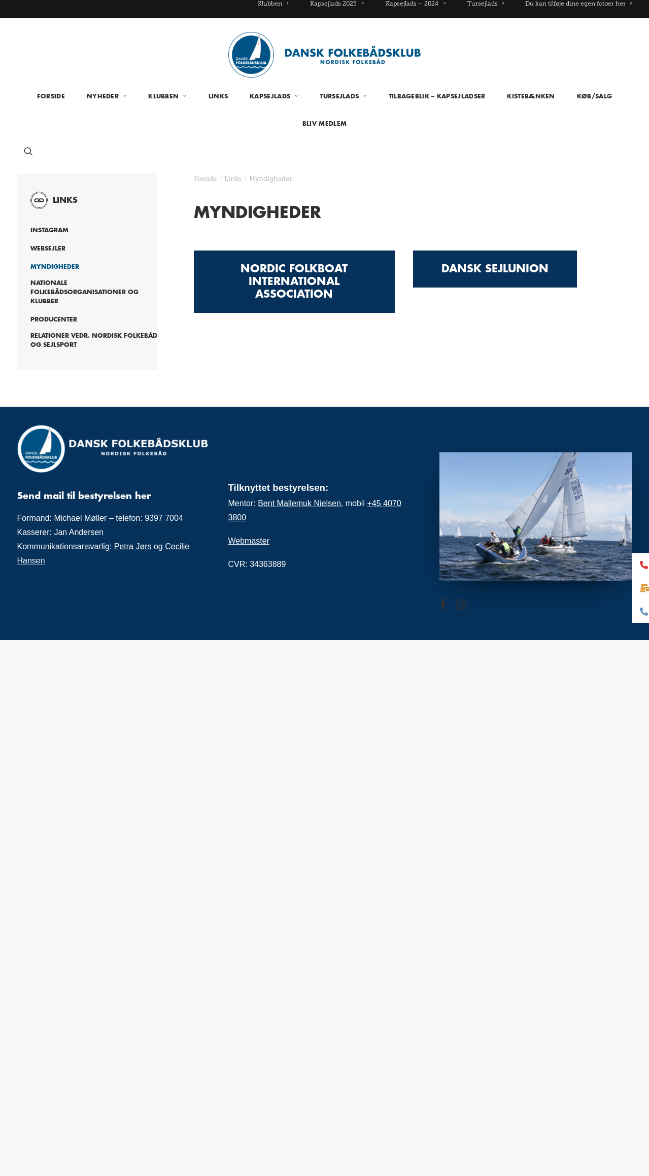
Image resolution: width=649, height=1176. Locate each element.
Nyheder (106, 96)
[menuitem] (278, 3)
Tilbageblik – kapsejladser (437, 96)
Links (218, 96)
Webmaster (249, 541)
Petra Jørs (133, 546)
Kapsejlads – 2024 (416, 3)
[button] (28, 151)
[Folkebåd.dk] (324, 55)
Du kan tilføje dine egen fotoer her (578, 3)
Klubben (273, 3)
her (143, 496)
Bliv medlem (324, 124)
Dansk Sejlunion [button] (495, 269)
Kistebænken (531, 96)
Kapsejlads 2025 (337, 3)
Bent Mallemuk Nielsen (299, 503)
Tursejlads (485, 3)
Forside (51, 96)
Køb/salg (594, 96)
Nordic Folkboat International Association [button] (296, 282)
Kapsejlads (274, 96)
